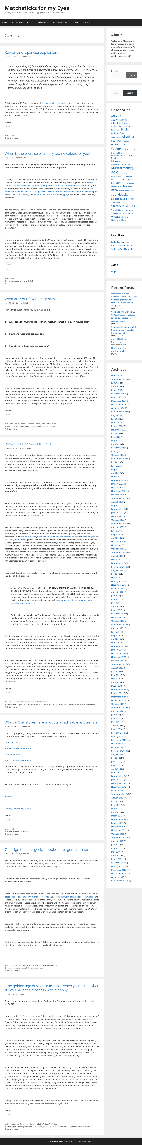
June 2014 (116, 718)
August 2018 (117, 570)
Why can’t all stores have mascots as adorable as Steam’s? (51, 722)
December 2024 (118, 400)
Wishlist (8, 796)
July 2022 (115, 462)
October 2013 (117, 747)
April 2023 (116, 444)
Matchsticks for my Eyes (37, 7)
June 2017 (116, 599)
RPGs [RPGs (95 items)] (114, 190)
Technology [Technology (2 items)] (129, 210)
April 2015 (116, 682)
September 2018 (119, 566)
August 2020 (117, 527)
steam (9, 831)
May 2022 (115, 469)
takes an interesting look (56, 103)
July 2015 (115, 671)
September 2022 (119, 458)
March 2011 (116, 859)
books (9, 426)
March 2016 (116, 642)
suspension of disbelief (23, 281)
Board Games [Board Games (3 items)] (115, 130)
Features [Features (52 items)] (116, 140)
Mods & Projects (60, 22)
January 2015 (117, 693)
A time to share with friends (18, 748)
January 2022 (117, 483)
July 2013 (115, 758)
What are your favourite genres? (30, 298)
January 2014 (117, 736)
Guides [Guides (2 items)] (133, 149)
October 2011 (117, 833)
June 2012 (116, 805)
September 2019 (119, 552)
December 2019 (118, 541)
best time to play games (23, 1126)
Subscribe (130, 93)
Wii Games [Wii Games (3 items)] (124, 217)
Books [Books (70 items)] (125, 129)
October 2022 (117, 455)
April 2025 (116, 386)
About (4, 22)
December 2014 (118, 696)
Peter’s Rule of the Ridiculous (28, 444)
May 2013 (115, 765)
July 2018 (115, 574)
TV (56, 965)
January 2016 (117, 649)
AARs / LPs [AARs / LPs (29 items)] (117, 116)
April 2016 (116, 639)
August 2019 (117, 556)
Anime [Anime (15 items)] (128, 126)
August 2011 (117, 841)
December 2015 (118, 653)
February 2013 (118, 776)
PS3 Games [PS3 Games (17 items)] (126, 179)
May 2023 (115, 440)
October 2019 (117, 548)
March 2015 (116, 685)
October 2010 (117, 877)
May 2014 (115, 722)
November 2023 (118, 429)
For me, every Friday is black (18, 808)
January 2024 (117, 426)
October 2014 (117, 704)
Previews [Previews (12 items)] (128, 176)
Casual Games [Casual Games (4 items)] (116, 137)
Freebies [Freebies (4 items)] (126, 141)
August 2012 (117, 797)
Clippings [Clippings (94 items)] (128, 136)
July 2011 (115, 844)
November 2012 (118, 786)
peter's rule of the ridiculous (67, 704)
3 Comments (12, 283)
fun (34, 1126)
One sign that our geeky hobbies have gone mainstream (50, 849)
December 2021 (118, 487)
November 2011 (118, 830)
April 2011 (116, 855)
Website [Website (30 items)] (115, 216)
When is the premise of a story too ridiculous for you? (48, 153)
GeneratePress (89, 1141)
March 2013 (116, 772)
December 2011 (118, 826)
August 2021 (117, 502)
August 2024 (117, 415)
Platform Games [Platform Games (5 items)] (117, 177)
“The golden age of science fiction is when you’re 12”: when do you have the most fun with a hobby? (52, 987)
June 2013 (116, 761)
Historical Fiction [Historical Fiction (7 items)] (117, 153)
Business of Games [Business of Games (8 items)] (119, 133)
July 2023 (115, 433)
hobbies (29, 968)
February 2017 (118, 613)
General (10, 136)
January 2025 (117, 397)
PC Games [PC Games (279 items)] (119, 172)
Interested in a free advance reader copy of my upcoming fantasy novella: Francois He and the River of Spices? (124, 299)
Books (16, 424)
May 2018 (115, 577)
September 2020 (119, 523)
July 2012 (115, 801)
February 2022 (118, 480)
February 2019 (118, 563)
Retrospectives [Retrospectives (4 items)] (116, 187)
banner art (17, 831)
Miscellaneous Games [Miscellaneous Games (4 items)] (118, 164)
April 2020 (116, 538)
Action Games (42, 702)
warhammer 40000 (87, 704)
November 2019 (118, 545)
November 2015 (118, 657)
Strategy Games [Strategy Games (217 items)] (123, 206)
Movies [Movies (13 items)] (131, 164)
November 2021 (118, 491)
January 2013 (117, 779)
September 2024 (119, 411)
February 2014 (118, 732)
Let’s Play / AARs (41, 22)
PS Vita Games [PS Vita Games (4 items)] (129, 183)
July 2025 (115, 382)
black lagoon (18, 704)
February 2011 (118, 862)
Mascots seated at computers (19, 760)
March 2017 (116, 610)
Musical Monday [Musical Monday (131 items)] (122, 168)
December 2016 (118, 617)
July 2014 (115, 714)
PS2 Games (31, 702)
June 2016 (116, 631)
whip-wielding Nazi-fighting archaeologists (57, 536)
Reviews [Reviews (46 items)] (127, 186)
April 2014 (116, 725)
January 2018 (117, 581)
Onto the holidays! (13, 742)
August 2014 (117, 711)
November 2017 (118, 584)
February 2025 (118, 393)
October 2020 (117, 519)
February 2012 (118, 819)
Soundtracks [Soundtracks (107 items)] (119, 194)
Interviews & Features (21, 22)
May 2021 (115, 505)
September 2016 (119, 624)
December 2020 (118, 516)
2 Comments (12, 707)
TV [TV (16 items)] (120, 213)
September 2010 (119, 880)
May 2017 (115, 603)
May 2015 (115, 678)
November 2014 (118, 700)
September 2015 (119, 664)
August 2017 (117, 592)
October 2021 (117, 494)
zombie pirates (29, 536)
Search (114, 70)
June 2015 (116, 675)
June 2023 (116, 437)
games (16, 426)
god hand (34, 704)
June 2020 (116, 530)
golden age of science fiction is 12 (56, 1126)
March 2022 (116, 476)
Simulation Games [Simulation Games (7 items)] (126, 191)
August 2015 (117, 667)
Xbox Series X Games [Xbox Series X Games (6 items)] (119, 220)
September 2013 (119, 750)
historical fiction (25, 426)
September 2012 (119, 794)
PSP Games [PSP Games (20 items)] (117, 182)
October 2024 (117, 408)
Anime (10, 702)
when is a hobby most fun (81, 1126)
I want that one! (12, 754)
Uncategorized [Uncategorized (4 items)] (128, 214)
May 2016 (115, 635)
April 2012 (116, 812)
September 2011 (119, 837)
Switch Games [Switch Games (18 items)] (118, 210)
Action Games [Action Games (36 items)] (119, 119)
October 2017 (117, 588)
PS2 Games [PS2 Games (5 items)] (115, 180)
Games (10, 424)
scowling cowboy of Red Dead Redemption (73, 896)
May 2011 (115, 851)
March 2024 (116, 422)
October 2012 (117, 790)
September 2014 (119, 707)
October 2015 (117, 660)
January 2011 (117, 866)
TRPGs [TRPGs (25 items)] (114, 213)
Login (114, 271)
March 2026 (116, 375)
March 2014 (116, 729)
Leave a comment (14, 138)
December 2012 (118, 783)
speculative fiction (40, 426)
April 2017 (116, 606)
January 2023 (117, 451)
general (10, 281)
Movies (36, 965)
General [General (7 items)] (127, 149)
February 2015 (118, 689)
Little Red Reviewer (120, 241)
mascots (26, 831)
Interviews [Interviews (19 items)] (116, 161)
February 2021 (118, 509)
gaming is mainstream (16, 968)
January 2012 (117, 823)
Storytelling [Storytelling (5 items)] (115, 202)
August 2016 (117, 628)
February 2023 (118, 447)
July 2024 (115, 418)
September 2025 (119, 379)
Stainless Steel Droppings (123, 249)
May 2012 (115, 808)
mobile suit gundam (47, 704)
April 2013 (116, 769)
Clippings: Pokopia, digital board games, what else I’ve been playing (123, 330)
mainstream (38, 968)
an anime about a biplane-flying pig (50, 194)
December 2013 (118, 740)
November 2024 (118, 404)
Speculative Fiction (48, 424)
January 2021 (117, 512)
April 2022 (116, 473)
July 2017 (115, 595)
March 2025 (116, 390)
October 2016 (117, 621)
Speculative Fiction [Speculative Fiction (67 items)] (123, 199)
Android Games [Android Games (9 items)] (117, 126)
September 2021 (119, 498)
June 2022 (116, 465)
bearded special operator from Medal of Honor (27, 896)
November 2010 (118, 873)
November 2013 (118, 743)
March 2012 (116, 815)
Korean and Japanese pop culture (31, 52)
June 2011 (116, 848)
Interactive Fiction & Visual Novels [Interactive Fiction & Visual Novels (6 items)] (121, 156)
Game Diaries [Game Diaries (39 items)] (119, 144)
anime (9, 704)
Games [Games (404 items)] (117, 148)
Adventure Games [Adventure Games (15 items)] (119, 123)
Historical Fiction (33, 424)
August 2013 (117, 754)
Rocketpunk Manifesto (122, 245)
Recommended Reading (82, 22)
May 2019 (115, 559)
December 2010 (118, 870)
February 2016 (118, 646)
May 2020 (115, 534)
